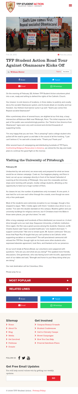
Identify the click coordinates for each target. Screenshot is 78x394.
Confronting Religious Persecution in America (25, 148)
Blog (10, 332)
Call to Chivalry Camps (47, 332)
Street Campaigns (45, 335)
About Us (12, 328)
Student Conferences (46, 328)
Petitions (12, 343)
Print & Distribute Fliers (48, 343)
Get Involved (14, 339)
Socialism (66, 71)
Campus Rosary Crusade (48, 324)
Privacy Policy (39, 390)
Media (11, 335)
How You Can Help (45, 339)
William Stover (17, 72)
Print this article (65, 55)
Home (11, 324)
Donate (11, 346)
